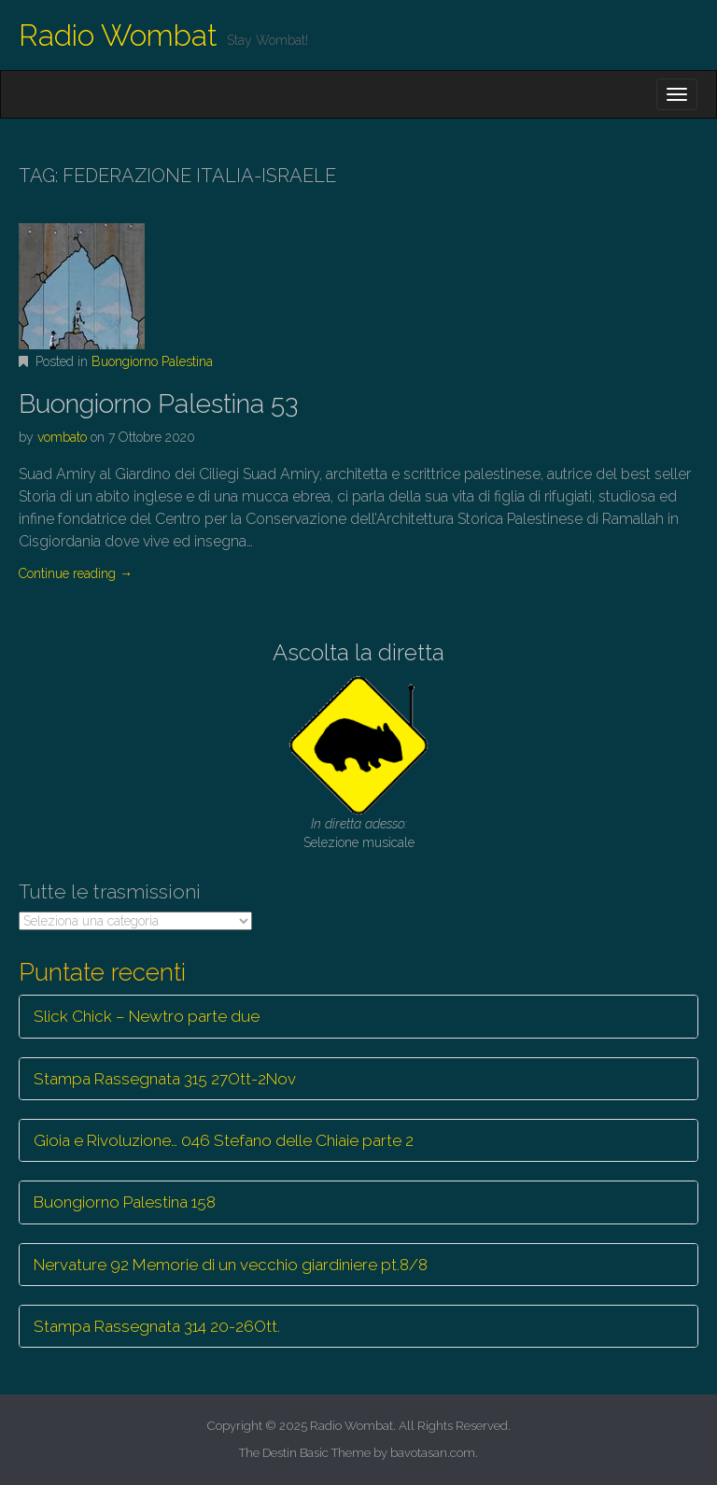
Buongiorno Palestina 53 (158, 404)
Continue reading (76, 573)
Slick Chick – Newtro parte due (147, 1016)
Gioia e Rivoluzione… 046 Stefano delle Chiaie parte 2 (224, 1140)
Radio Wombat (118, 35)
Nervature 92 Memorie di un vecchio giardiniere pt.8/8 (231, 1264)
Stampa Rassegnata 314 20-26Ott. (157, 1326)
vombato (62, 437)
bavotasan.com (432, 1453)
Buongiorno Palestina (152, 361)
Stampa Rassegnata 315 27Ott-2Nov (165, 1078)
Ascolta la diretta (358, 652)
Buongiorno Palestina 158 (125, 1202)
